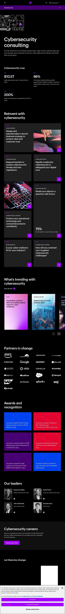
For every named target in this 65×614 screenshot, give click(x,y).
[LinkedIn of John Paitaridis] (14, 512)
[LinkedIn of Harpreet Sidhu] (14, 499)
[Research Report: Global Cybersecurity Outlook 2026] (43, 312)
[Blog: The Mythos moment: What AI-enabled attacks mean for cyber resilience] (16, 312)
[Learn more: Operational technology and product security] (17, 224)
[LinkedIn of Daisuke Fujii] (44, 512)
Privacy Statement (38, 596)
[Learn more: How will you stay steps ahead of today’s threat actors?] (47, 253)
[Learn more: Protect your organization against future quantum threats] (47, 210)
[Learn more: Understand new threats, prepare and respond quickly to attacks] (17, 181)
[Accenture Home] (31, 3)
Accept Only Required (32, 604)
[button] (12, 543)
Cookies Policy (26, 596)
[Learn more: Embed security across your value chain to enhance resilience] (17, 253)
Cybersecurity (8, 8)
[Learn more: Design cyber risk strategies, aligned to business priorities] (32, 137)
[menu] (5, 3)
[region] (32, 599)
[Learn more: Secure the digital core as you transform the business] (47, 167)
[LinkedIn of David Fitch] (44, 499)
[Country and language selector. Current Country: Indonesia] (54, 3)
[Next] (59, 334)
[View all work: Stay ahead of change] (9, 288)
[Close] (62, 588)
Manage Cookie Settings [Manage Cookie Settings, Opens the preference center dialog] (32, 609)
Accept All (32, 599)
